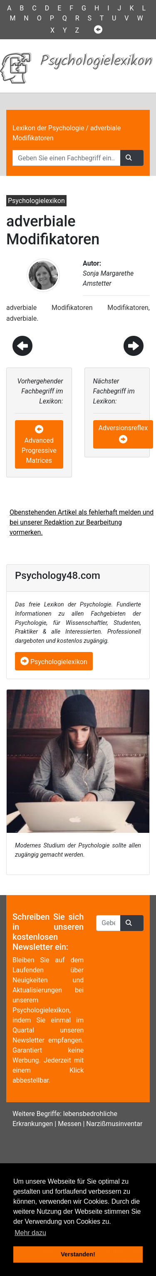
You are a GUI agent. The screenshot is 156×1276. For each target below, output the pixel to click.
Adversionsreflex (123, 428)
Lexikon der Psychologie (48, 128)
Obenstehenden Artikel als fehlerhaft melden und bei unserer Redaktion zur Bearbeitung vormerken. (82, 522)
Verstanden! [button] (78, 1254)
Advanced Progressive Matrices (39, 450)
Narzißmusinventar (114, 1124)
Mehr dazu (30, 1232)
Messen (69, 1124)
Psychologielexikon (53, 662)
